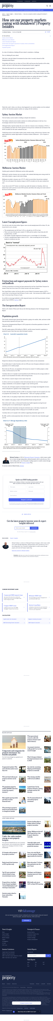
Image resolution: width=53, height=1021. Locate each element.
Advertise (34, 1)
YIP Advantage (20, 1)
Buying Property (31, 932)
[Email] (26, 495)
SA (35, 964)
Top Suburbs (30, 952)
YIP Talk (4, 943)
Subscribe (34, 528)
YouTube (49, 983)
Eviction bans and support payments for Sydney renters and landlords (18, 43)
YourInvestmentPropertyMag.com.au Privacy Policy (17, 504)
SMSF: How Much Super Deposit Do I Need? (12, 955)
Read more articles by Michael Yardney (20, 550)
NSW (28, 962)
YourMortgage (32, 1008)
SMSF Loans (40, 10)
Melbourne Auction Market (8, 39)
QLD (28, 966)
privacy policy (33, 531)
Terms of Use (29, 987)
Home (3, 14)
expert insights (9, 14)
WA (36, 962)
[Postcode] (35, 491)
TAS (44, 964)
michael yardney (18, 14)
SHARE (26, 514)
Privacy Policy (23, 987)
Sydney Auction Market (7, 37)
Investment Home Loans (29, 10)
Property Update (26, 462)
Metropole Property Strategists (32, 457)
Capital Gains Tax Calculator (8, 952)
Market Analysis (5, 937)
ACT (44, 962)
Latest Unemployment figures (9, 41)
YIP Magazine (27, 1)
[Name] (17, 487)
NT (35, 966)
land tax (16, 300)
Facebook (32, 983)
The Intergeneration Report (8, 45)
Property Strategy (31, 937)
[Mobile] (17, 491)
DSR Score (4, 945)
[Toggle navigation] (50, 6)
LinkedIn (43, 983)
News (3, 932)
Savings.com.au (20, 1008)
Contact (8, 983)
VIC (28, 964)
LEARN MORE (26, 920)
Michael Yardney (7, 32)
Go (48, 955)
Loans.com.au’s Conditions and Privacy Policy (35, 504)
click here (22, 465)
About (3, 983)
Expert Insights (14, 538)
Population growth (6, 47)
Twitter (37, 983)
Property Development (32, 939)
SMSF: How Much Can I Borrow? (9, 957)
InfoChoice (26, 1008)
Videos (3, 939)
